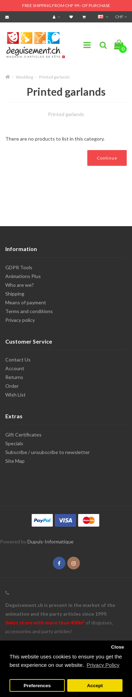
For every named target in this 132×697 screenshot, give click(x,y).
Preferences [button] (37, 685)
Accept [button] (95, 685)
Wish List (15, 395)
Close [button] (117, 647)
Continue (107, 158)
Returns (14, 377)
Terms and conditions (29, 311)
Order (12, 386)
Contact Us (18, 360)
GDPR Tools (18, 267)
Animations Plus (23, 276)
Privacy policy (20, 320)
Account (14, 368)
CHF (121, 16)
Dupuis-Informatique (50, 541)
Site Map (15, 461)
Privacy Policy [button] (103, 665)
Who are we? (19, 285)
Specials (14, 443)
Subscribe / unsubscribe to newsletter (47, 452)
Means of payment (25, 302)
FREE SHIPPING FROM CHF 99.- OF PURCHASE (66, 5)
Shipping (14, 294)
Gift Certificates (23, 435)
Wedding (24, 77)
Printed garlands (54, 77)
